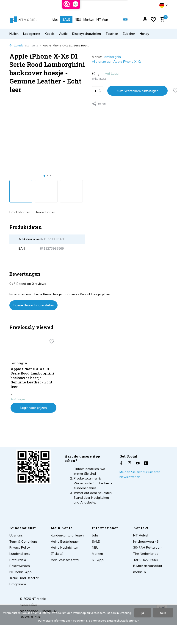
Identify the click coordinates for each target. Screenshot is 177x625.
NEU (78, 19)
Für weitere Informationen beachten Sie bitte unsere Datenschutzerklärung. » (88, 620)
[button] (44, 176)
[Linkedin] (146, 463)
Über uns (16, 535)
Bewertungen (45, 212)
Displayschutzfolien (86, 34)
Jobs (54, 19)
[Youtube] (138, 463)
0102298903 (148, 560)
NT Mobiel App (20, 572)
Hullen (14, 34)
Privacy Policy (19, 547)
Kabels (50, 34)
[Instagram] (129, 463)
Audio (63, 34)
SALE (66, 19)
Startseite (33, 45)
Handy (144, 34)
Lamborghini (112, 57)
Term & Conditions (23, 541)
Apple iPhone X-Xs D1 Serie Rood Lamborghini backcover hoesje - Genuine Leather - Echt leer (32, 378)
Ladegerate (31, 34)
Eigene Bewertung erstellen (33, 305)
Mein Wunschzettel (65, 560)
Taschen (111, 34)
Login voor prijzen (33, 408)
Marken (88, 19)
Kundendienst (19, 554)
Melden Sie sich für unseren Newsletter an (139, 474)
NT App (102, 19)
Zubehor (129, 34)
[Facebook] (121, 463)
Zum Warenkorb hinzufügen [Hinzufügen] (137, 91)
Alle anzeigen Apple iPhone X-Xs (116, 61)
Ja (142, 612)
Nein (163, 612)
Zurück (16, 45)
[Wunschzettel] (153, 19)
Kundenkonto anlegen (67, 535)
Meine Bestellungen (65, 541)
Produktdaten (19, 212)
